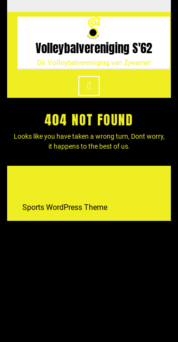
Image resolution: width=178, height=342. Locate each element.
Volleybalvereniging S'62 (94, 48)
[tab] (88, 86)
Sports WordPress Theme (64, 207)
